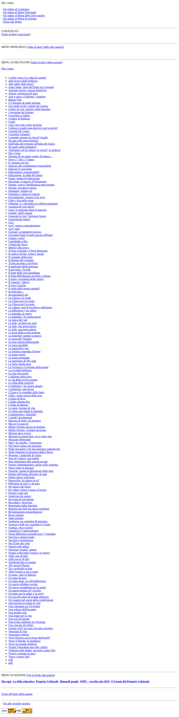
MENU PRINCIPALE (13, 46)
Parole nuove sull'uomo (21, 477)
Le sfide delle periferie (21, 382)
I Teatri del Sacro (18, 244)
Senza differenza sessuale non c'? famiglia (32, 533)
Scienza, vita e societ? (20, 527)
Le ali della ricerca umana (22, 379)
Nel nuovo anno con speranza (24, 445)
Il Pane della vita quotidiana (24, 272)
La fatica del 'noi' (18, 319)
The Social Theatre (19, 565)
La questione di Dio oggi (22, 360)
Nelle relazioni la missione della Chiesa (30, 452)
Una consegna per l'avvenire (24, 606)
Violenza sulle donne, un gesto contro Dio (31, 650)
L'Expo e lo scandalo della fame (26, 392)
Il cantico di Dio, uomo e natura (26, 253)
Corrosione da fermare (21, 112)
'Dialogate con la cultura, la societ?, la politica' (34, 150)
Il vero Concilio (17, 285)
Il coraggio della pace (20, 257)
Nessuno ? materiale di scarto (24, 455)
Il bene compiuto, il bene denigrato (28, 250)
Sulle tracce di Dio (18, 559)
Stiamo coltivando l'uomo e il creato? (29, 552)
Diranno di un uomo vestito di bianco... (30, 156)
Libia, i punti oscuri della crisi (25, 395)
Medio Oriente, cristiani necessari (27, 430)
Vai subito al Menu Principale (19, 12)
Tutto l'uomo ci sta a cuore (23, 571)
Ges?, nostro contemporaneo (24, 225)
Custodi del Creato (18, 131)
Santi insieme (16, 518)
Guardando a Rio (17, 241)
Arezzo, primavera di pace (23, 93)
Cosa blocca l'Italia (19, 115)
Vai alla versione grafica (16, 703)
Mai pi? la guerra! (18, 423)
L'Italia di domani (18, 404)
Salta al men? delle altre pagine (45, 46)
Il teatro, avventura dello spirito (26, 279)
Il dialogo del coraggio (21, 260)
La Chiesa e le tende (19, 297)
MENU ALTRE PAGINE (15, 62)
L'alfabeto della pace (20, 376)
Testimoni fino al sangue (22, 562)
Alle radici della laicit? (21, 84)
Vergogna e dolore (18, 634)
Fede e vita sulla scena (21, 200)
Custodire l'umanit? (19, 134)
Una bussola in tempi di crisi (24, 603)
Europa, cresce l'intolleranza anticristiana (31, 184)
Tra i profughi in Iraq (20, 568)
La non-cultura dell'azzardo (23, 341)
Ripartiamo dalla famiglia (22, 505)
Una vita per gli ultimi (20, 625)
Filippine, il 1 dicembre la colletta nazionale (33, 203)
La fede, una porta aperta (22, 326)
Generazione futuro (19, 219)
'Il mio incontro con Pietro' (23, 263)
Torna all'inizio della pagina (17, 694)
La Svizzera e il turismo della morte (28, 367)
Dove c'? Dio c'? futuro (21, 159)
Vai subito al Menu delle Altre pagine (24, 15)
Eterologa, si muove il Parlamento (27, 181)
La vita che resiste (18, 373)
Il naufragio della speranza (23, 266)
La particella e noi (18, 348)
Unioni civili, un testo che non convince (30, 628)
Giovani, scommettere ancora (24, 231)
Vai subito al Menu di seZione (20, 18)
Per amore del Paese (19, 486)
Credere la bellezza (19, 118)
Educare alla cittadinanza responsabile (29, 165)
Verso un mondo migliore (22, 644)
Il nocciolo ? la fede (19, 269)
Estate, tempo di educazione (24, 178)
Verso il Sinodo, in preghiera (24, 640)
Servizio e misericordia (21, 537)
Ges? (11, 222)
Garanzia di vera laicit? (21, 206)
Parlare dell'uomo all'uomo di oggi (27, 474)
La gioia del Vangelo (20, 338)
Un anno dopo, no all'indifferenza (27, 581)
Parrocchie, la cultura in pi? (23, 480)
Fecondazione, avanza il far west (26, 197)
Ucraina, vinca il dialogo (22, 574)
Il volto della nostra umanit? (24, 288)
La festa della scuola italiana (24, 332)
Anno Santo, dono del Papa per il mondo (31, 87)
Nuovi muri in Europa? (21, 467)
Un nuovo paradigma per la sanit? (27, 587)
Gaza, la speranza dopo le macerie (27, 209)
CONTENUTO (9, 31)
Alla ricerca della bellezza (23, 80)
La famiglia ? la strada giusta (24, 316)
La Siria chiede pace (19, 364)
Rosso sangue (16, 515)
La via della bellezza (19, 370)
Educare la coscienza (20, 168)
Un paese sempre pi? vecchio (24, 590)
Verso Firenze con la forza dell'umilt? (29, 637)
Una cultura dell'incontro (22, 609)
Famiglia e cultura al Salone (24, 194)
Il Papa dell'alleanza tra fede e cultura (29, 275)
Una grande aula (17, 612)
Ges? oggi (14, 228)
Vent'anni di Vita (17, 631)
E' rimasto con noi (18, 162)
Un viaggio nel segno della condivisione (30, 599)
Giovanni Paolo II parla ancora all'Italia (30, 235)
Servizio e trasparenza (20, 540)
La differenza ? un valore (22, 310)
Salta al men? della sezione (46, 62)
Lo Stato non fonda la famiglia (25, 411)
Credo (11, 121)
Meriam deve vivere (19, 433)
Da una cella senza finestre (23, 140)
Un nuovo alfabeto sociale (23, 584)
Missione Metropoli (19, 439)
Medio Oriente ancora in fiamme (26, 426)
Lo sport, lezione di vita (21, 408)
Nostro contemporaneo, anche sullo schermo (33, 464)
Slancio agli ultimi (18, 546)
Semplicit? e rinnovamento (23, 530)
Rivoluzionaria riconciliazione (25, 511)
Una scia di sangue (18, 618)
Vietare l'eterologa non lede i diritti (28, 647)
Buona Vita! (15, 99)
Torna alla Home (12, 21)
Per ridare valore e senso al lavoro (27, 489)
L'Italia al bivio (17, 398)
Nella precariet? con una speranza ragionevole (34, 448)
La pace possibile (18, 345)
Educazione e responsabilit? (24, 172)
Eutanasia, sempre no (20, 190)
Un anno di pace (17, 577)
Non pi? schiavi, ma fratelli (23, 458)
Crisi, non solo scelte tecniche (25, 124)
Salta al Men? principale (16, 34)
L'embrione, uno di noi (21, 389)
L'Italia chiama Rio (19, 401)
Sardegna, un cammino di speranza (27, 521)
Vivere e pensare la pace (21, 653)
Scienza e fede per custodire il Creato (29, 524)
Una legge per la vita (20, 615)
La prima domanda (19, 357)
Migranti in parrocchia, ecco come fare (30, 436)
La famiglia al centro (20, 313)
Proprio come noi (18, 493)
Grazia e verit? (16, 238)
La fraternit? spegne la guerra (24, 335)
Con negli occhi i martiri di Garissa (28, 106)
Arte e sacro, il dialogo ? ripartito (27, 96)
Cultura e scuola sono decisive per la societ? (33, 128)
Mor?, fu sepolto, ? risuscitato (25, 442)
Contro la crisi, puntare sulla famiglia (29, 109)
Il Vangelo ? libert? (19, 282)
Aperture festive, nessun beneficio (27, 90)
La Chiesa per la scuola (21, 301)
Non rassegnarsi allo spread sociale (28, 461)
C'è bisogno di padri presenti (24, 102)
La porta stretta (16, 354)
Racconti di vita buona (21, 499)
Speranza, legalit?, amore (22, 549)
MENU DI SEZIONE (13, 675)
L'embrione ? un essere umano (25, 386)
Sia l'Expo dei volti (19, 543)
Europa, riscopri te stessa (22, 187)
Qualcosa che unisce (19, 496)
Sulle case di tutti (18, 555)
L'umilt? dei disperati (20, 417)
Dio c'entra (7, 2)
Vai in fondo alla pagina (40, 675)
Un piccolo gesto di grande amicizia (28, 596)
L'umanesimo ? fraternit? (22, 414)
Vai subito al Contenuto (16, 9)
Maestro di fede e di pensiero (24, 420)
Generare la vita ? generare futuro (27, 216)
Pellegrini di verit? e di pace (24, 483)
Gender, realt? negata (20, 212)
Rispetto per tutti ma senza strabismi (28, 508)
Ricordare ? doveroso (20, 502)
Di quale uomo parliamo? (22, 146)
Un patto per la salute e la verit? (26, 593)
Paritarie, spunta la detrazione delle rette (30, 470)
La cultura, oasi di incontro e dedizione (30, 307)
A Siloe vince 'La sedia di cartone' (27, 77)
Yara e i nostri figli (18, 656)
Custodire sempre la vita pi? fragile (28, 137)
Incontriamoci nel (18, 294)
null (10, 659)
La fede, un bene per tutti (22, 323)
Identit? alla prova (18, 247)
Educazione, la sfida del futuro (25, 175)
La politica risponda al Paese (24, 351)
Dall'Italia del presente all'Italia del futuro (31, 143)
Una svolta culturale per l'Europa (26, 622)
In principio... (16, 291)
